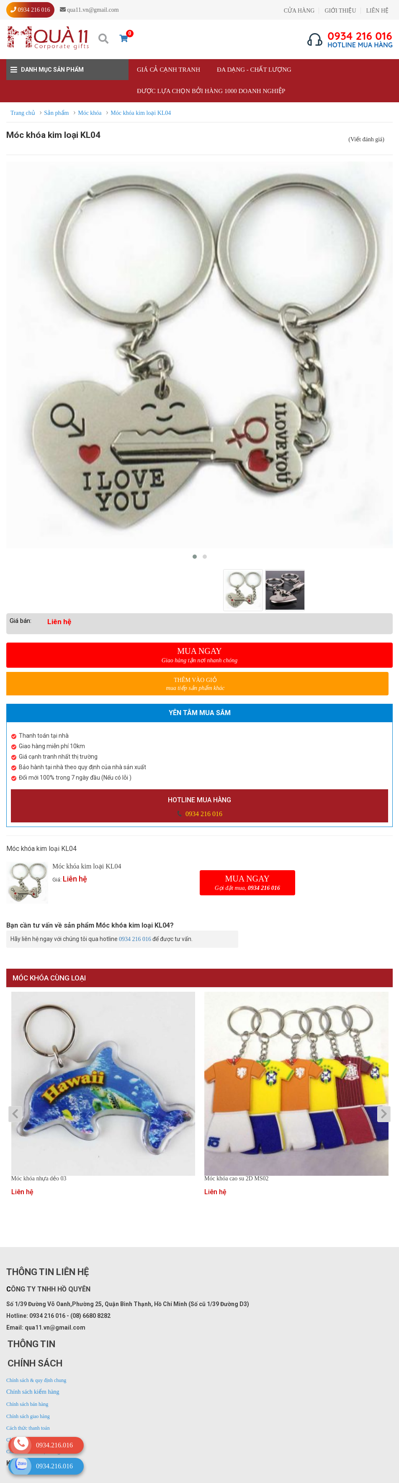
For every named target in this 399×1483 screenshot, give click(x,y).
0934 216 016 (203, 813)
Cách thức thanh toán (28, 1428)
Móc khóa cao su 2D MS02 (236, 1179)
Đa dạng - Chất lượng (254, 69)
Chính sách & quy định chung (36, 1380)
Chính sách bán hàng (27, 1404)
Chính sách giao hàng (28, 1416)
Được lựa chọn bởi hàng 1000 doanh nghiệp (211, 91)
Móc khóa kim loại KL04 (86, 866)
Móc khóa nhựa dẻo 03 (39, 1179)
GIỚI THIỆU (340, 11)
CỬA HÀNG (299, 11)
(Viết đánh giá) (366, 139)
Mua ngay (199, 655)
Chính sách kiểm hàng (32, 1392)
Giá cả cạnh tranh (168, 69)
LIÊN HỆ (377, 11)
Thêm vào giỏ (195, 684)
